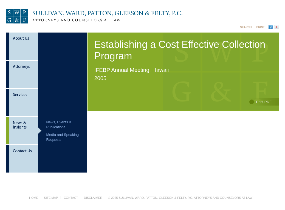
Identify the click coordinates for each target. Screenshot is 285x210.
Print (260, 27)
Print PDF (264, 102)
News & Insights (23, 131)
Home (33, 197)
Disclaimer (93, 197)
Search (246, 27)
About (23, 47)
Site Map (51, 197)
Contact (23, 159)
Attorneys (23, 75)
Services (23, 103)
